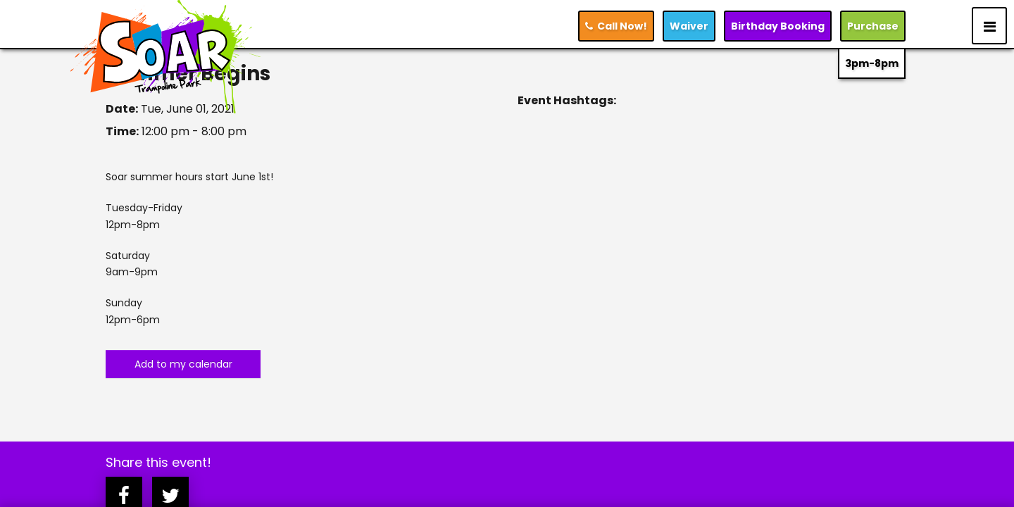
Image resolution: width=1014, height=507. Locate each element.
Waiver (689, 26)
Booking (778, 26)
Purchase (873, 26)
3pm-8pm (872, 63)
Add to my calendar (183, 364)
